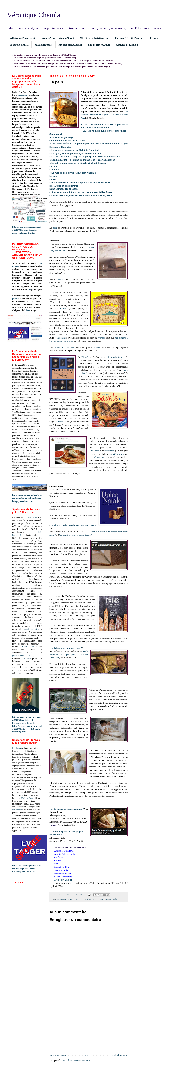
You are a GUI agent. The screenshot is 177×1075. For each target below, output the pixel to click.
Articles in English (127, 44)
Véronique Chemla (33, 15)
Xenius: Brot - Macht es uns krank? (75, 534)
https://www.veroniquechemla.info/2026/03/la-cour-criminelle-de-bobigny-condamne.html (27, 498)
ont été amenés (116, 454)
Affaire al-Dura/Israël (23, 38)
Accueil (88, 1055)
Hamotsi (97, 347)
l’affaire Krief (27, 646)
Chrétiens (73, 899)
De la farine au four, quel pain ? (66, 648)
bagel (60, 279)
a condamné (23, 95)
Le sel (52, 179)
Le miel (53, 166)
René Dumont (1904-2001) (63, 189)
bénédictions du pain (64, 347)
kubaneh (95, 450)
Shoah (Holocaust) (99, 44)
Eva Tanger (17, 748)
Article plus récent (58, 1055)
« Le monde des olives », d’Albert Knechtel (72, 173)
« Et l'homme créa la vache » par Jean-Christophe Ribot (79, 182)
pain (55, 227)
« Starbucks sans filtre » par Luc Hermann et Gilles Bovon (81, 192)
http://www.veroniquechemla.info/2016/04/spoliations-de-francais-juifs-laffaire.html (26, 720)
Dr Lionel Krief (30, 517)
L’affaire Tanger (28, 798)
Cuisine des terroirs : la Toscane (67, 140)
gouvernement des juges (25, 655)
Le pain (53, 176)
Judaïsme (108, 899)
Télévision (121, 899)
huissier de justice (31, 629)
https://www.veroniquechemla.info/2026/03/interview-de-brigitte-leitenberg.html (27, 729)
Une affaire (26, 658)
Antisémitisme (63, 899)
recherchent (60, 337)
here (28, 310)
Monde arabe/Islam (70, 44)
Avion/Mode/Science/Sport (58, 38)
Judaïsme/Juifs (43, 44)
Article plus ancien (119, 1055)
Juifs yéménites (99, 457)
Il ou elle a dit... (19, 44)
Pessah (63, 308)
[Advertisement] (88, 1025)
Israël (102, 899)
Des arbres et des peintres (63, 185)
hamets (102, 337)
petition (15, 298)
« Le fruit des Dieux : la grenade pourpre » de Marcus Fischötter (84, 156)
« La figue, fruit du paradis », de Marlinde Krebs (75, 153)
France (154, 38)
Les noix (54, 169)
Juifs (115, 899)
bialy (60, 421)
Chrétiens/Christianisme (94, 38)
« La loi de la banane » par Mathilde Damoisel (74, 150)
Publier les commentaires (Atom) (76, 1060)
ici (30, 289)
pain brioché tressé (115, 357)
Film (80, 899)
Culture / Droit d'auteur (129, 38)
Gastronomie (94, 899)
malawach (109, 450)
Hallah (85, 357)
